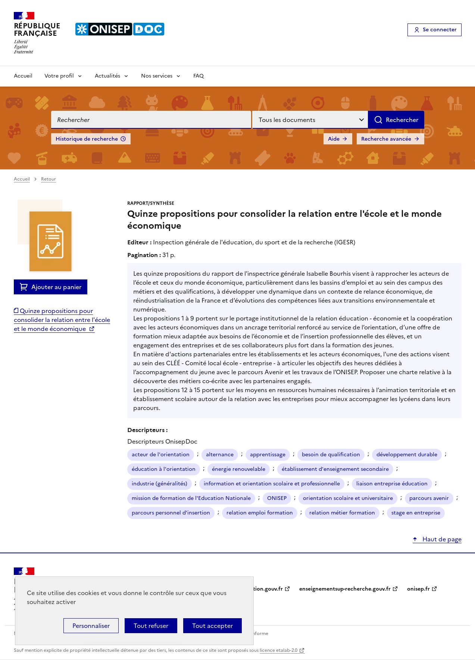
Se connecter (440, 30)
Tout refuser (151, 625)
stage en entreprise (415, 513)
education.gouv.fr (260, 589)
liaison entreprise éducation (392, 484)
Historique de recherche (87, 139)
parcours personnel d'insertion (171, 513)
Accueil (23, 76)
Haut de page (441, 539)
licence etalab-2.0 (278, 650)
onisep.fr (418, 589)
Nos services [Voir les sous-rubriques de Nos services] (156, 76)
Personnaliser (91, 625)
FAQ (198, 76)
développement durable (406, 455)
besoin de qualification (331, 455)
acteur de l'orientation (161, 455)
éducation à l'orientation (164, 469)
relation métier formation (342, 513)
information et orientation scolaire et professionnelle (272, 484)
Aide (334, 139)
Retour (48, 179)
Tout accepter (212, 625)
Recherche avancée (386, 139)
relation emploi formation (259, 513)
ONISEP (277, 498)
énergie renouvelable (238, 469)
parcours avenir (429, 498)
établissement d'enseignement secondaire (335, 469)
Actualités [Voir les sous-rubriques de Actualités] (107, 76)
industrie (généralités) (159, 484)
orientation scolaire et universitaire (348, 498)
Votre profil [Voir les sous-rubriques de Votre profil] (59, 76)
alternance (220, 455)
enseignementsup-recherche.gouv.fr (345, 589)
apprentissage (267, 455)
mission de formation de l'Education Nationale (191, 498)
